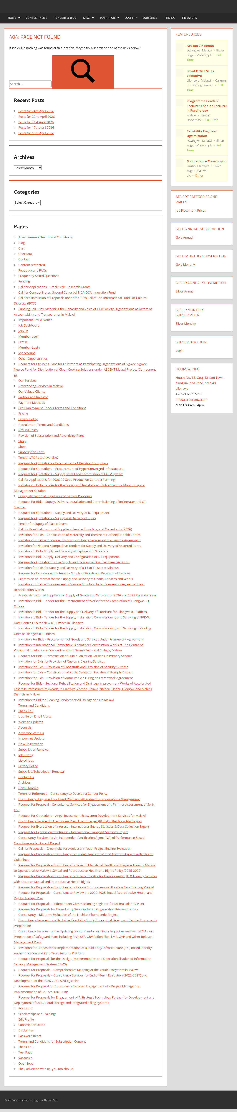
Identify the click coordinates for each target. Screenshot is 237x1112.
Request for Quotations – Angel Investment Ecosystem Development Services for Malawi (82, 815)
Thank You (25, 711)
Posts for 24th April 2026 (36, 111)
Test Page (25, 1052)
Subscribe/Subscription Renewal (41, 771)
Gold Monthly (185, 264)
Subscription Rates (31, 1025)
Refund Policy (28, 430)
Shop (22, 441)
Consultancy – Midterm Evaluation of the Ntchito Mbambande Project (68, 914)
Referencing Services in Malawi (40, 386)
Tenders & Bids (65, 17)
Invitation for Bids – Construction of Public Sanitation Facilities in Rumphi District (75, 672)
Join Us (23, 331)
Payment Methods (31, 402)
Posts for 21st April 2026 (36, 122)
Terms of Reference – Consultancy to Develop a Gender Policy (62, 793)
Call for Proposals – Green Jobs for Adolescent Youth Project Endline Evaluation (74, 848)
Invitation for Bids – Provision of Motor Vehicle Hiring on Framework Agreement (75, 678)
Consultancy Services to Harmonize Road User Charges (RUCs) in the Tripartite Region (80, 821)
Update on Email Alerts (34, 716)
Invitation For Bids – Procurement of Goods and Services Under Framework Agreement (80, 639)
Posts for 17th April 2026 (36, 127)
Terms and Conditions (34, 705)
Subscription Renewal (33, 749)
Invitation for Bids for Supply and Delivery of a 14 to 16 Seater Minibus (68, 568)
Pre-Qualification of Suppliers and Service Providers (55, 496)
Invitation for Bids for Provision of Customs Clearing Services (61, 661)
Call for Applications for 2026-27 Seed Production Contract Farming (66, 479)
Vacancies (25, 1058)
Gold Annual (184, 237)
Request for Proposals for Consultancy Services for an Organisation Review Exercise (78, 909)
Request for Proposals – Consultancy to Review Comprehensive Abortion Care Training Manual (86, 887)
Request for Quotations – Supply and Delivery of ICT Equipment (63, 513)
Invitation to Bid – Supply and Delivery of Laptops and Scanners (63, 551)
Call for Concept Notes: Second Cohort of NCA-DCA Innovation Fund (67, 292)
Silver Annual (185, 291)
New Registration (30, 744)
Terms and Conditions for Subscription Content (52, 1041)
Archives (24, 782)
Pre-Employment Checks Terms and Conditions (52, 408)
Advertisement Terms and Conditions (45, 237)
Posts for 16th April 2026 (36, 133)
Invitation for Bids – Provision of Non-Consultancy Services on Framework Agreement (79, 540)
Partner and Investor (33, 397)
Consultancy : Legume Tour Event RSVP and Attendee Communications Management (79, 799)
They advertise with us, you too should (45, 1069)
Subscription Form (31, 452)
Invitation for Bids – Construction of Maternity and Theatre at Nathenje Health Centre (79, 535)
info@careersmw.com (191, 399)
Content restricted (31, 265)
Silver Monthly (186, 323)
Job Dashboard (28, 325)
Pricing (170, 17)
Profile (23, 342)
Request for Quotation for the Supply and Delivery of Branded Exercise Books (74, 562)
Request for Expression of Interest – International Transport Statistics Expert (73, 832)
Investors (189, 17)
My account (26, 353)
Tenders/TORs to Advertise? (38, 457)
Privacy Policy (28, 419)
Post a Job (109, 17)
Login (131, 17)
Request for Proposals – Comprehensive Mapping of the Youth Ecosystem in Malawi (78, 970)
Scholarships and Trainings (37, 1014)
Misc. (88, 17)
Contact (23, 259)
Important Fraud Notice (35, 320)
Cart (21, 248)
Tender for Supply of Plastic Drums (43, 523)
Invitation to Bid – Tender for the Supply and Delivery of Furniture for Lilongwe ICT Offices (82, 612)
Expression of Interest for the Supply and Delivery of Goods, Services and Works (75, 579)
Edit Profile (26, 1019)
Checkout (25, 254)
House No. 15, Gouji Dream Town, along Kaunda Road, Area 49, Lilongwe (200, 383)
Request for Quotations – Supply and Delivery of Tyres (57, 518)
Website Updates (30, 722)
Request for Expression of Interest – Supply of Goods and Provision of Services (74, 573)
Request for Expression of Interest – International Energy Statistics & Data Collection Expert (83, 826)
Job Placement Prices (191, 210)
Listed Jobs (26, 760)
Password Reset (29, 1036)
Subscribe (149, 17)
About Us (25, 727)
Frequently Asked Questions (38, 276)
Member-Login (29, 347)
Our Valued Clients (31, 391)
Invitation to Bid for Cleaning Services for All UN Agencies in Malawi (66, 700)
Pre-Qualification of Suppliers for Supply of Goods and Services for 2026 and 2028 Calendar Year (87, 595)
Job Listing (25, 755)
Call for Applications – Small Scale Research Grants (54, 287)
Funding (24, 281)
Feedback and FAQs (32, 270)
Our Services (27, 380)
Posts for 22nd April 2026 (36, 116)
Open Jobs (25, 1063)
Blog (21, 243)
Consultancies (36, 17)
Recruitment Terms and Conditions (43, 424)
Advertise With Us (31, 733)
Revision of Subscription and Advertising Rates (51, 435)
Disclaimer (26, 1030)
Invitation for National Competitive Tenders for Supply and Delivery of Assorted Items (79, 546)
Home (14, 17)
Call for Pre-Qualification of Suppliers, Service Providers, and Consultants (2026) (75, 529)
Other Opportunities (33, 358)
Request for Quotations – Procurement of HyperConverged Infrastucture (70, 468)
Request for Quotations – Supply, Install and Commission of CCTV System (70, 474)
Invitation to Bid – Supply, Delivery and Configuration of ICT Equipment (68, 557)
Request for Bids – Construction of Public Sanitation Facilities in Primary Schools (75, 656)
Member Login (28, 336)
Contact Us (26, 777)
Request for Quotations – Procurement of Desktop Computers (63, 463)
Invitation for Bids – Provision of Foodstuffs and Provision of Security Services (73, 667)
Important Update (31, 738)
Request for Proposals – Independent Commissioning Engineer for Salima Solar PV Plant (81, 904)
